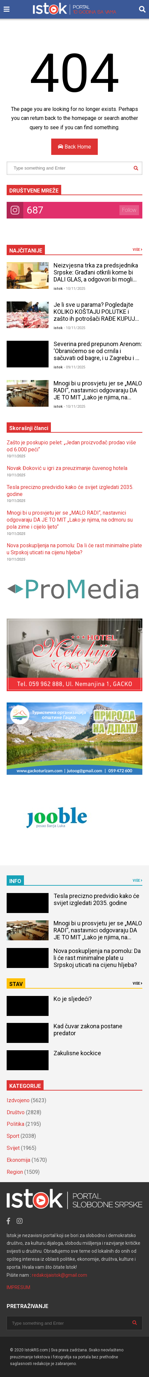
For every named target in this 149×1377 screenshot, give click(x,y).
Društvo (16, 1112)
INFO (15, 881)
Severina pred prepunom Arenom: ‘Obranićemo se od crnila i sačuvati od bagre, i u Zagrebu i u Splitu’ (98, 354)
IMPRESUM (18, 1287)
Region (15, 1172)
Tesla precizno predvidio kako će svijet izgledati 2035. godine (96, 899)
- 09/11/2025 (74, 367)
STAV (16, 984)
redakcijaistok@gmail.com (59, 1275)
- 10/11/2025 (74, 288)
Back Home (74, 147)
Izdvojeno (18, 1100)
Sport (13, 1136)
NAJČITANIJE (25, 250)
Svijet (13, 1148)
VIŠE (137, 249)
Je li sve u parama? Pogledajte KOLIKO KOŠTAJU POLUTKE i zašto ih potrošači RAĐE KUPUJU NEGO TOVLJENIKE (96, 315)
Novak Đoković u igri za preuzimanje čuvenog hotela (67, 468)
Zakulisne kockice (77, 1053)
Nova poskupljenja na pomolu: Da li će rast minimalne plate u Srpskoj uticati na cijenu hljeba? (74, 549)
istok (58, 288)
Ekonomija (18, 1160)
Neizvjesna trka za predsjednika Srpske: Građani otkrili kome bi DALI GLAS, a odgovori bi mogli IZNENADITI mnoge (96, 276)
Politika (15, 1124)
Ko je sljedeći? (73, 998)
